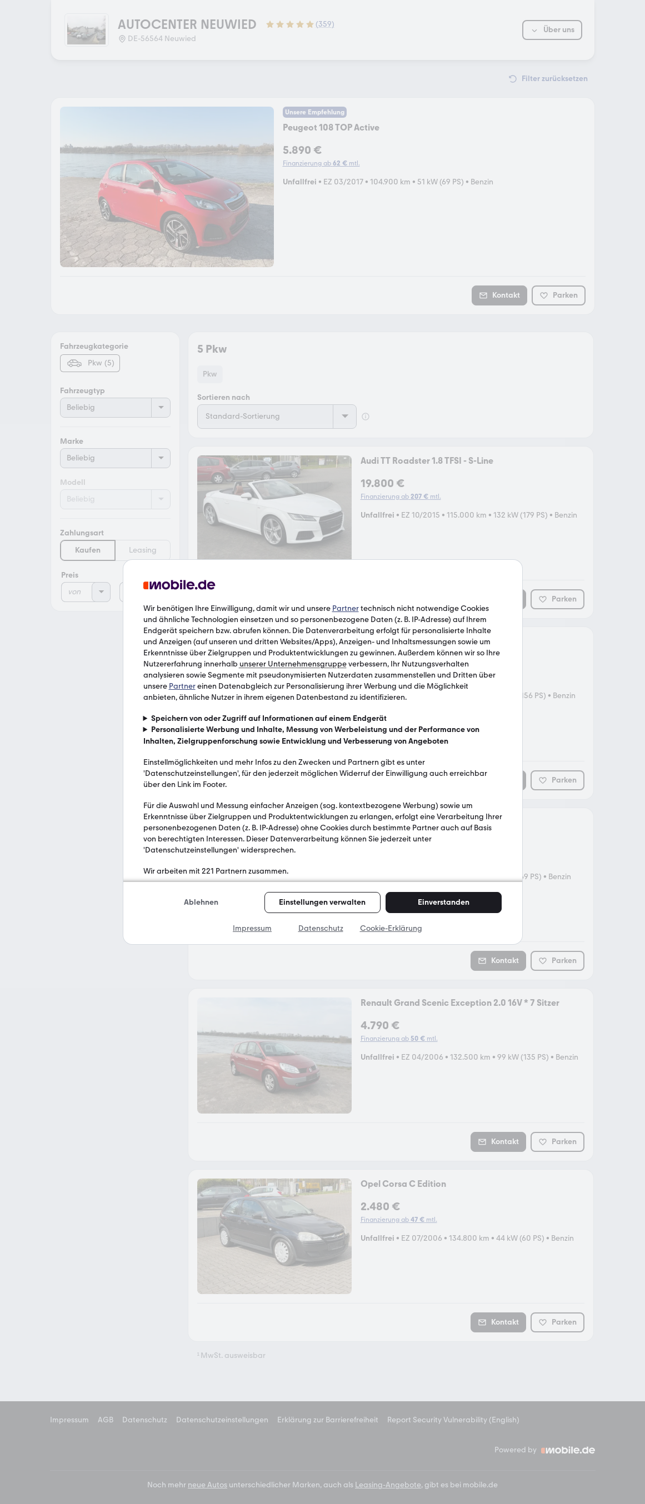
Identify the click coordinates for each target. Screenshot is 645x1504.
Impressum (252, 928)
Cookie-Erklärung (391, 928)
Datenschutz (320, 928)
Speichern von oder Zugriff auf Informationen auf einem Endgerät (269, 718)
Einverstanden (443, 902)
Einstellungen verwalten (322, 902)
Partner (345, 608)
